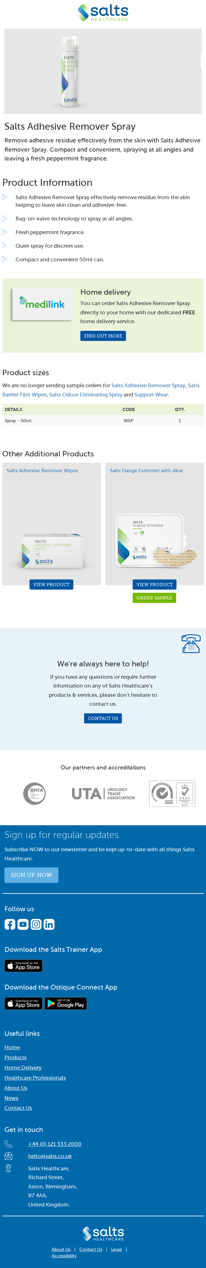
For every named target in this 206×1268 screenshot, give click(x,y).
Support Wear (151, 395)
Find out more (103, 335)
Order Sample (154, 597)
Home (12, 1047)
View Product (51, 584)
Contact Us (103, 718)
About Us (15, 1088)
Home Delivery (23, 1068)
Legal (116, 1249)
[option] (34, 794)
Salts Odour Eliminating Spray (86, 395)
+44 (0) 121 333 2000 (55, 1144)
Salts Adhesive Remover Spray (148, 385)
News (11, 1098)
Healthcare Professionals (35, 1078)
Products (15, 1058)
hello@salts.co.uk (50, 1156)
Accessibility (64, 1255)
